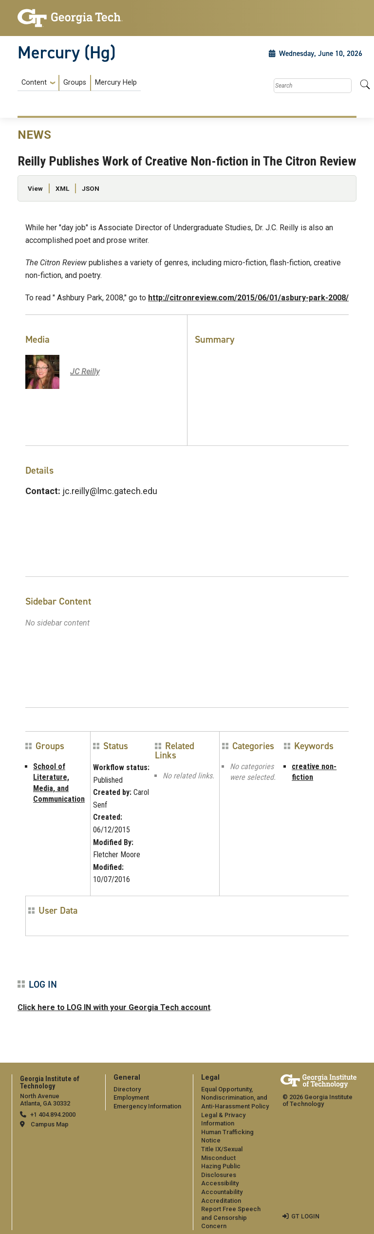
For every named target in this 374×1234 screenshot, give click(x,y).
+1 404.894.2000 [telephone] (52, 1114)
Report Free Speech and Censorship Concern (231, 1217)
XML (62, 188)
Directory (127, 1089)
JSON (90, 188)
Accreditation (221, 1200)
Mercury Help (116, 82)
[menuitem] (79, 83)
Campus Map (50, 1124)
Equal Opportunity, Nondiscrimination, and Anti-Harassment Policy (235, 1098)
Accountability (222, 1192)
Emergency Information (147, 1106)
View (35, 188)
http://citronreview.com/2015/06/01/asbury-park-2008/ (248, 297)
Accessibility (220, 1183)
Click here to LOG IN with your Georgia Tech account (114, 1007)
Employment (131, 1097)
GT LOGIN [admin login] (305, 1216)
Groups (74, 82)
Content (34, 83)
